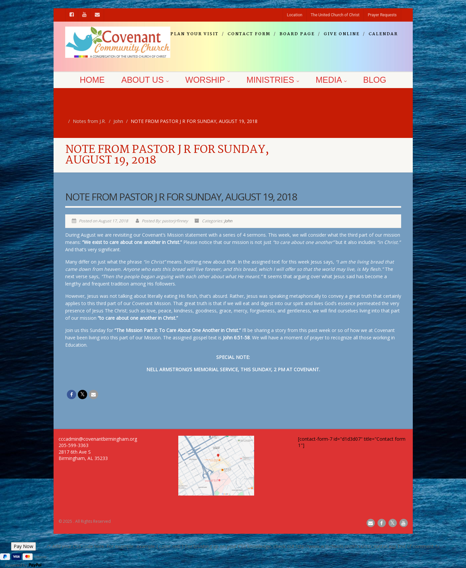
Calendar (383, 34)
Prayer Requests (382, 15)
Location (294, 15)
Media (331, 79)
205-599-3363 (73, 445)
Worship (207, 79)
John (228, 221)
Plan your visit (194, 34)
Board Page (297, 34)
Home (92, 79)
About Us (145, 79)
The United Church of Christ (335, 15)
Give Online (342, 34)
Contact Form (249, 34)
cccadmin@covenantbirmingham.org (98, 439)
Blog (374, 79)
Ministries (272, 79)
